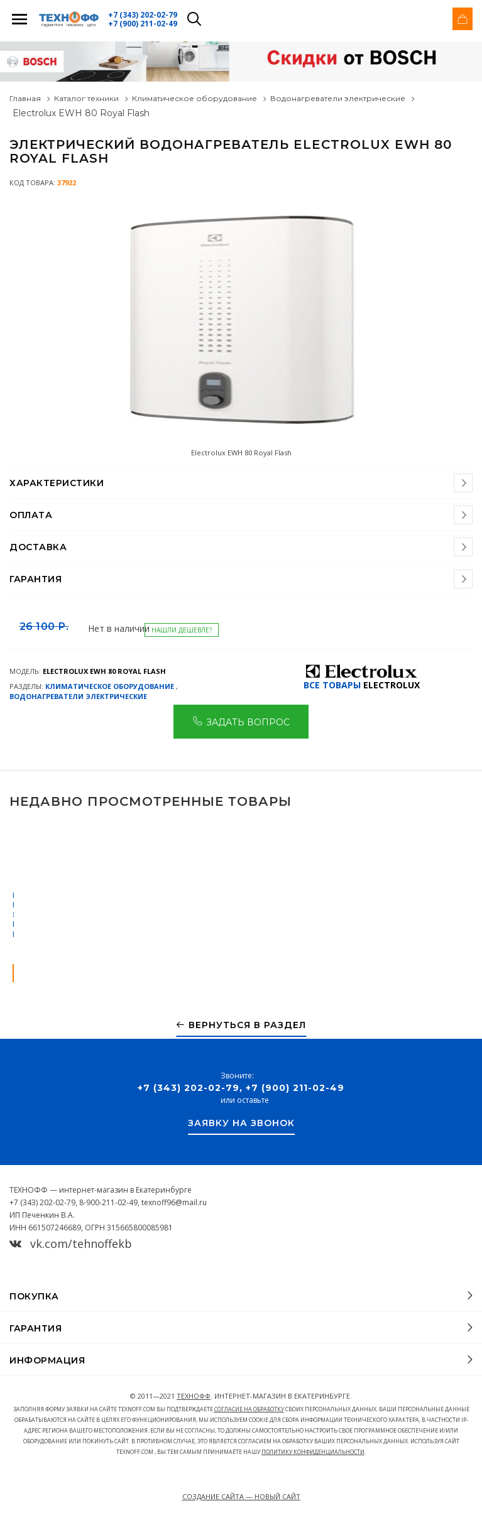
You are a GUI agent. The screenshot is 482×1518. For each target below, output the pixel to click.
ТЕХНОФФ (194, 1396)
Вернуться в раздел (241, 1025)
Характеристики (56, 483)
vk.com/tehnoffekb (70, 1243)
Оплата (30, 515)
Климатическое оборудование (194, 98)
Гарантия (35, 579)
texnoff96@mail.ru (174, 1202)
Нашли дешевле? (181, 630)
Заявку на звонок (241, 1124)
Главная (25, 98)
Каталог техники (86, 98)
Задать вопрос (241, 721)
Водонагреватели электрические (337, 98)
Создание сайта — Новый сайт (241, 1496)
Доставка (38, 547)
